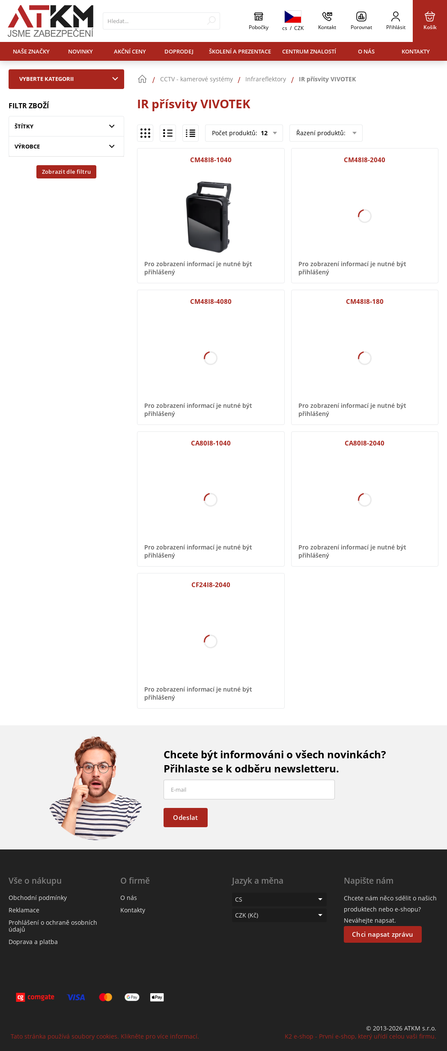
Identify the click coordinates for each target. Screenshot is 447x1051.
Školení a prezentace (240, 51)
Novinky (80, 51)
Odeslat (185, 817)
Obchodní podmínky (38, 898)
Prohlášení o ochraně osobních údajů (53, 925)
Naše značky (31, 51)
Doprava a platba (33, 942)
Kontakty (416, 51)
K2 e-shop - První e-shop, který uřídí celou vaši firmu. (360, 1036)
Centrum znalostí (309, 51)
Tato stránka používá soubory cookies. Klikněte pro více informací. (105, 1036)
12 (263, 133)
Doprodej (179, 51)
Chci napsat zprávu (382, 934)
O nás (366, 51)
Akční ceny (130, 51)
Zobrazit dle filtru (66, 171)
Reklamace (24, 910)
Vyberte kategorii (70, 79)
